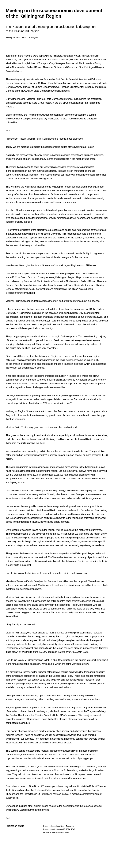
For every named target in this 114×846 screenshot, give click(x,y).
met (70, 118)
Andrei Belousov (92, 79)
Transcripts (70, 826)
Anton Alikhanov (14, 71)
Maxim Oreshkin (60, 59)
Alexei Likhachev (61, 90)
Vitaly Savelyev (57, 63)
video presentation (54, 114)
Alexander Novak (71, 55)
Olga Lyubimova (51, 87)
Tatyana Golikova (38, 83)
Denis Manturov (14, 87)
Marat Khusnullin (90, 55)
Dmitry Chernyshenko (21, 59)
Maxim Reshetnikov (16, 63)
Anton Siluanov (86, 87)
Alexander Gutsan (52, 67)
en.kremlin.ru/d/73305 (60, 832)
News (62, 826)
